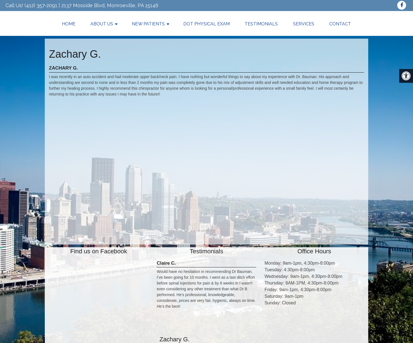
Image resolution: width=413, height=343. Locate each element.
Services (303, 23)
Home (68, 23)
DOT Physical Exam (206, 23)
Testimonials (261, 23)
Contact (340, 23)
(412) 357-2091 (41, 5)
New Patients (148, 23)
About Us (101, 23)
